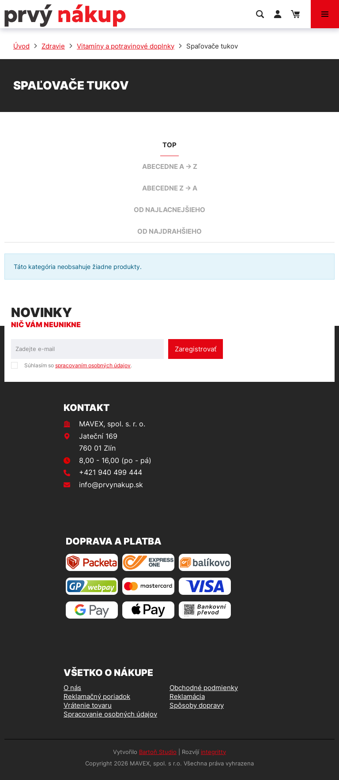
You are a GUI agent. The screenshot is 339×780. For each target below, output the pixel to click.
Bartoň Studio (158, 751)
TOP (169, 145)
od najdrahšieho (169, 231)
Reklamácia (187, 696)
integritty (213, 751)
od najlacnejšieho (169, 209)
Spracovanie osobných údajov (110, 714)
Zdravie (53, 46)
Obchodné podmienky (204, 687)
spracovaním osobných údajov (93, 365)
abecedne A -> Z (169, 166)
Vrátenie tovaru (88, 705)
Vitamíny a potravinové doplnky (125, 46)
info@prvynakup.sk (111, 484)
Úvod (21, 46)
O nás (72, 687)
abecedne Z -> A (169, 188)
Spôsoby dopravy (197, 705)
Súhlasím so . (78, 365)
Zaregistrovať (195, 349)
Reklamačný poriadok (97, 696)
